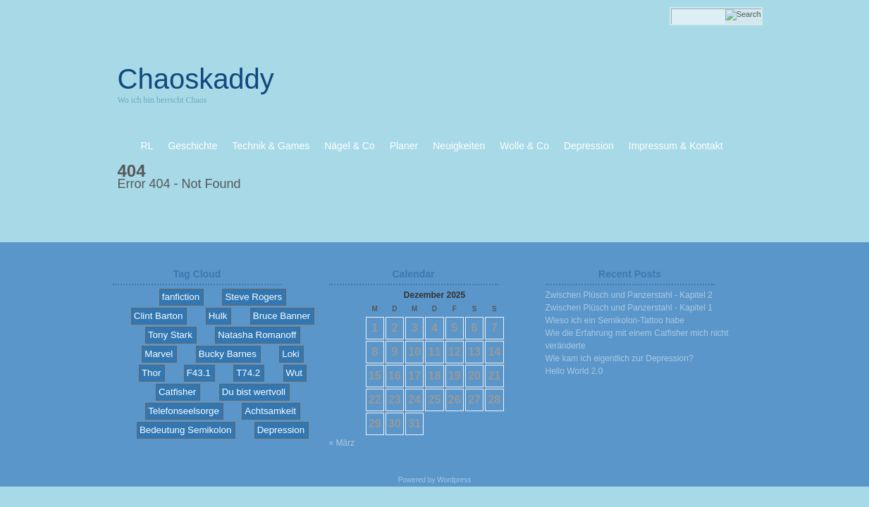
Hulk (218, 316)
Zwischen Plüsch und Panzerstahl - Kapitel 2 (629, 295)
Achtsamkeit (270, 411)
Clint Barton (158, 316)
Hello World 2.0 (574, 371)
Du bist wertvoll (253, 392)
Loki (290, 354)
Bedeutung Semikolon (185, 430)
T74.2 (248, 373)
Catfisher (177, 392)
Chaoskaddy (196, 78)
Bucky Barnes (228, 354)
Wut (294, 373)
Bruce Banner (282, 316)
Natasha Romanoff (257, 335)
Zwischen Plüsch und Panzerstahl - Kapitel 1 (629, 308)
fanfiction (180, 297)
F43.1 (199, 373)
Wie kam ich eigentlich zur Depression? (620, 358)
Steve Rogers (253, 297)
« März (342, 443)
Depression (280, 430)
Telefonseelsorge (183, 411)
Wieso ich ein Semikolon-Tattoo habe (615, 320)
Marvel (158, 354)
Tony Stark (170, 335)
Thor (151, 373)
